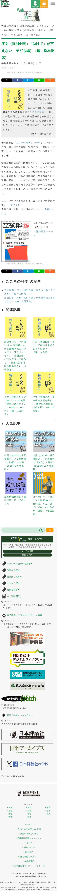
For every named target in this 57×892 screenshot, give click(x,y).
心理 (25, 72)
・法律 (9, 807)
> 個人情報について (27, 857)
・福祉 (28, 814)
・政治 (28, 807)
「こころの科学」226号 (27, 142)
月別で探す (13, 589)
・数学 (9, 817)
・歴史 (47, 811)
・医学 (9, 814)
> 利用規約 (29, 852)
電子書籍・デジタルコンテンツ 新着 (24, 615)
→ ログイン (13, 205)
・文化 (28, 811)
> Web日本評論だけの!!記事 (28, 829)
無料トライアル (27, 555)
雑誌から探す (14, 576)
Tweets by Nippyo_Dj (12, 776)
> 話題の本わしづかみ (29, 834)
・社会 (9, 811)
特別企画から (36, 72)
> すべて (29, 824)
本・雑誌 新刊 (13, 596)
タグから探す (14, 583)
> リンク (29, 843)
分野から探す (14, 570)
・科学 (28, 817)
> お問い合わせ (29, 847)
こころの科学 (9, 72)
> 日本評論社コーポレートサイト (29, 866)
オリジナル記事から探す (20, 563)
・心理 (47, 814)
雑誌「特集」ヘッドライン (20, 715)
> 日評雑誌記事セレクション (29, 838)
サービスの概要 (27, 551)
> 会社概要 (29, 861)
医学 (19, 72)
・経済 (47, 807)
